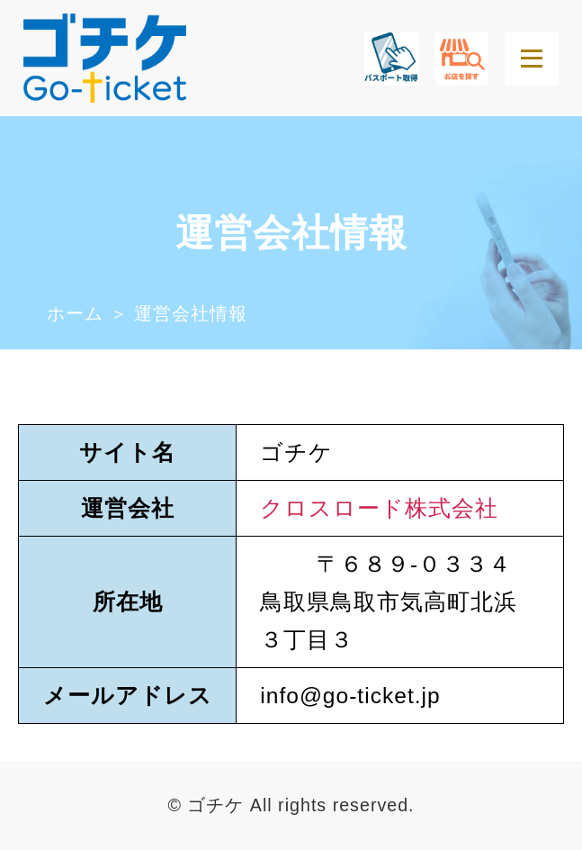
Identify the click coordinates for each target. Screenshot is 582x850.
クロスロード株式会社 (379, 508)
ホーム (75, 313)
